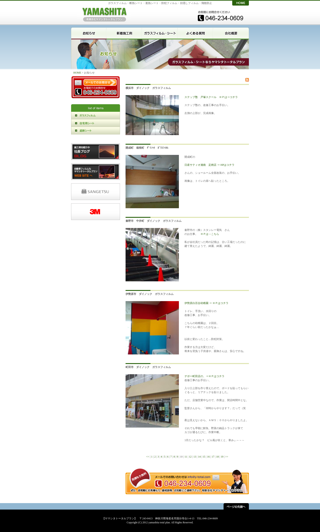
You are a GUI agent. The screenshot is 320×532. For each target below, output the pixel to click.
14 (199, 456)
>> (226, 456)
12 (190, 456)
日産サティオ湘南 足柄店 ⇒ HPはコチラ (209, 164)
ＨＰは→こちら (209, 234)
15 (203, 456)
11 (185, 456)
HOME (77, 72)
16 (208, 456)
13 (195, 456)
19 (222, 456)
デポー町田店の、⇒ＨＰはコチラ (204, 376)
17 (213, 456)
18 (217, 456)
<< (147, 456)
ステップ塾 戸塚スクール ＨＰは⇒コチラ (211, 97)
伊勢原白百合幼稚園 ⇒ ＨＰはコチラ (206, 303)
